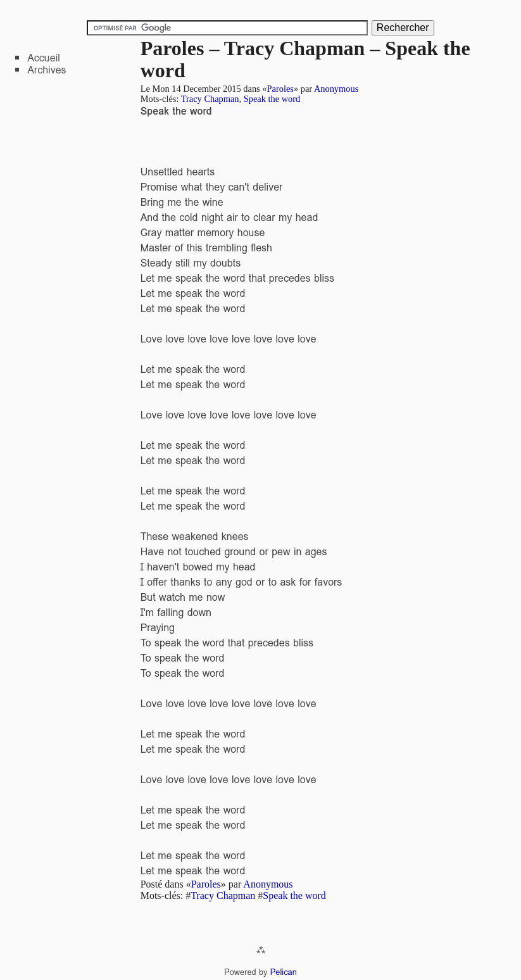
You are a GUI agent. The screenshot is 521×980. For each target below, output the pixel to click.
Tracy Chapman (210, 99)
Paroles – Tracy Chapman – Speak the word (305, 59)
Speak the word (272, 99)
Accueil (43, 58)
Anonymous (336, 89)
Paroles (280, 89)
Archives (46, 70)
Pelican (283, 972)
